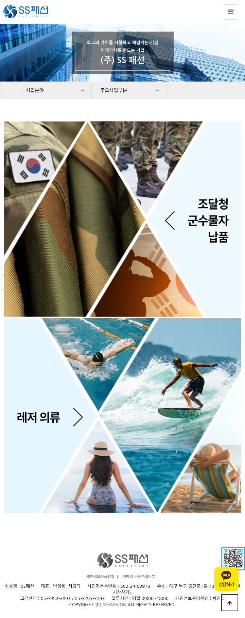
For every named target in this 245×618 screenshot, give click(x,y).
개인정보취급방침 (100, 577)
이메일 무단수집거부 (139, 577)
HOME (8, 90)
